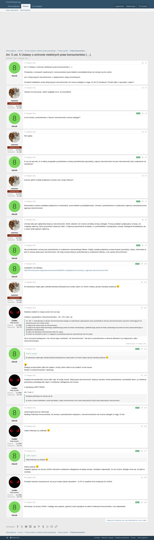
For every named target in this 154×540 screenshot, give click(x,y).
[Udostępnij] (142, 63)
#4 (146, 132)
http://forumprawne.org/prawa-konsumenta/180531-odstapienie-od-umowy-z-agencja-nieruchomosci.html (66, 270)
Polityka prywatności (122, 538)
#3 (146, 113)
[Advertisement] (77, 30)
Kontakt (97, 538)
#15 (145, 408)
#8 (146, 220)
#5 (146, 157)
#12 (145, 308)
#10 (145, 264)
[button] (44, 6)
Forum (26, 6)
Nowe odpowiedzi (12, 10)
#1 (146, 63)
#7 (146, 201)
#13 (145, 349)
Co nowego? (37, 6)
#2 (146, 88)
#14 (145, 375)
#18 (145, 477)
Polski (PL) (14, 538)
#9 (146, 245)
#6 (146, 176)
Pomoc (133, 538)
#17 (145, 451)
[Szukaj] (142, 6)
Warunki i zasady (107, 538)
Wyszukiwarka (25, 10)
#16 (145, 426)
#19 (145, 502)
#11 (145, 282)
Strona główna (13, 6)
